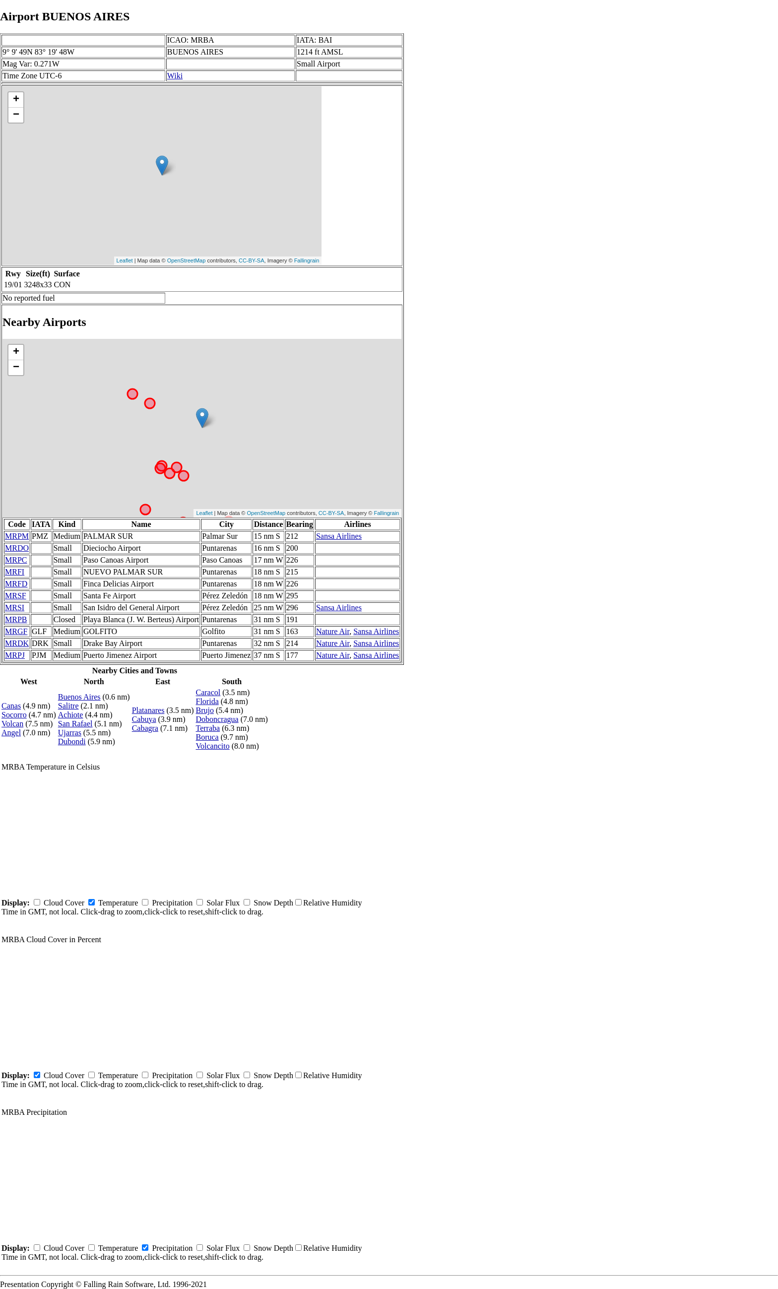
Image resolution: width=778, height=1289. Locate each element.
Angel (11, 732)
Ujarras (69, 732)
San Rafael (75, 723)
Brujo (205, 710)
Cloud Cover (64, 903)
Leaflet (125, 260)
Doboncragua (217, 719)
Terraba (208, 728)
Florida (207, 701)
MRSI (14, 607)
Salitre (68, 706)
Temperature (118, 903)
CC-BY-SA (251, 260)
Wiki (175, 75)
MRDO (17, 548)
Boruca (207, 737)
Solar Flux (223, 903)
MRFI (14, 572)
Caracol (208, 692)
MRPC (16, 560)
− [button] (16, 115)
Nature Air (332, 631)
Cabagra (145, 728)
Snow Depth (273, 903)
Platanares (148, 710)
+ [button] (16, 99)
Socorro (14, 714)
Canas (11, 706)
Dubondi (72, 741)
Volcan (12, 723)
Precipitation (172, 903)
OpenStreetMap (186, 260)
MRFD (16, 584)
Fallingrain (307, 260)
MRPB (16, 619)
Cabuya (144, 719)
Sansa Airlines (339, 536)
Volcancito (213, 746)
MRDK (17, 643)
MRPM (17, 536)
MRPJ (15, 655)
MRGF (16, 631)
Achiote (70, 714)
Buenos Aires (79, 697)
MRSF (15, 595)
